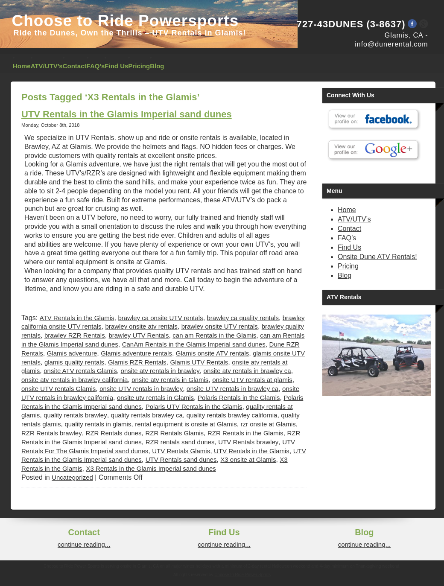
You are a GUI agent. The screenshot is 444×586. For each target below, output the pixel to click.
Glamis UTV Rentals (199, 362)
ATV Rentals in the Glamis (77, 317)
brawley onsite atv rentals (141, 326)
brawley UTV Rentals (139, 335)
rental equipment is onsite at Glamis (186, 424)
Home (22, 66)
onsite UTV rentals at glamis (252, 379)
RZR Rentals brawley (51, 433)
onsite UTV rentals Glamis (58, 388)
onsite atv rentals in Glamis (169, 379)
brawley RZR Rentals (74, 335)
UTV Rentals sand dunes (181, 459)
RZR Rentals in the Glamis (245, 433)
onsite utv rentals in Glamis (155, 397)
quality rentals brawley (75, 415)
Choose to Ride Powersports (125, 20)
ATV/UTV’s (47, 66)
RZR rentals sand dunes (180, 442)
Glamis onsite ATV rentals (212, 353)
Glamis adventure (72, 353)
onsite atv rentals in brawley (160, 370)
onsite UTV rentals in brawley (141, 388)
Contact (75, 66)
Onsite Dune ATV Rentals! (377, 256)
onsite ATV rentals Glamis (80, 370)
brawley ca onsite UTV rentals (160, 317)
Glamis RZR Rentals (137, 362)
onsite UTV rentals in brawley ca (232, 388)
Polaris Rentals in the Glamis (239, 397)
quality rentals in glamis (97, 424)
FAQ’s (96, 66)
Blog (157, 66)
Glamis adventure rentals (136, 353)
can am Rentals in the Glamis (214, 335)
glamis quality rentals (74, 362)
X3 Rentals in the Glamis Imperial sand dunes (151, 468)
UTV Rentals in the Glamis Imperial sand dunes (126, 114)
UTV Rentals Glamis (181, 451)
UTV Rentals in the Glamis (251, 451)
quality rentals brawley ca (147, 415)
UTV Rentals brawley (248, 442)
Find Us (116, 66)
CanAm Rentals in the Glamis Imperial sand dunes (194, 344)
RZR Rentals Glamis (174, 433)
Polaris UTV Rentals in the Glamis (194, 406)
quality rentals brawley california (232, 415)
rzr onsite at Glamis (268, 424)
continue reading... (84, 544)
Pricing (139, 66)
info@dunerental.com (391, 44)
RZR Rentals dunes (114, 433)
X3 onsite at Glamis (248, 459)
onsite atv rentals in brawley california (74, 379)
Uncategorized (72, 477)
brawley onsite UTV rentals (219, 326)
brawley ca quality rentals (243, 317)
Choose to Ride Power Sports (242, 574)
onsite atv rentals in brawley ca (247, 370)
